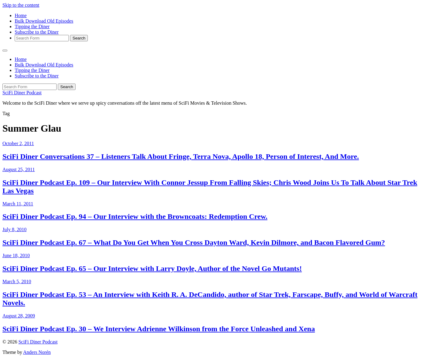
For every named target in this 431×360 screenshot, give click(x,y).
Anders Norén (37, 352)
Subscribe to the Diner (37, 32)
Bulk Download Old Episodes (44, 21)
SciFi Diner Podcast (22, 92)
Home (21, 15)
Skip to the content (20, 5)
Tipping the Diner (32, 26)
